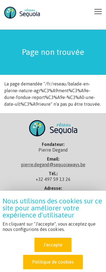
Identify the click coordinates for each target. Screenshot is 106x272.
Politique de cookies (53, 262)
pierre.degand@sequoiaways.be (53, 164)
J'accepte (53, 245)
